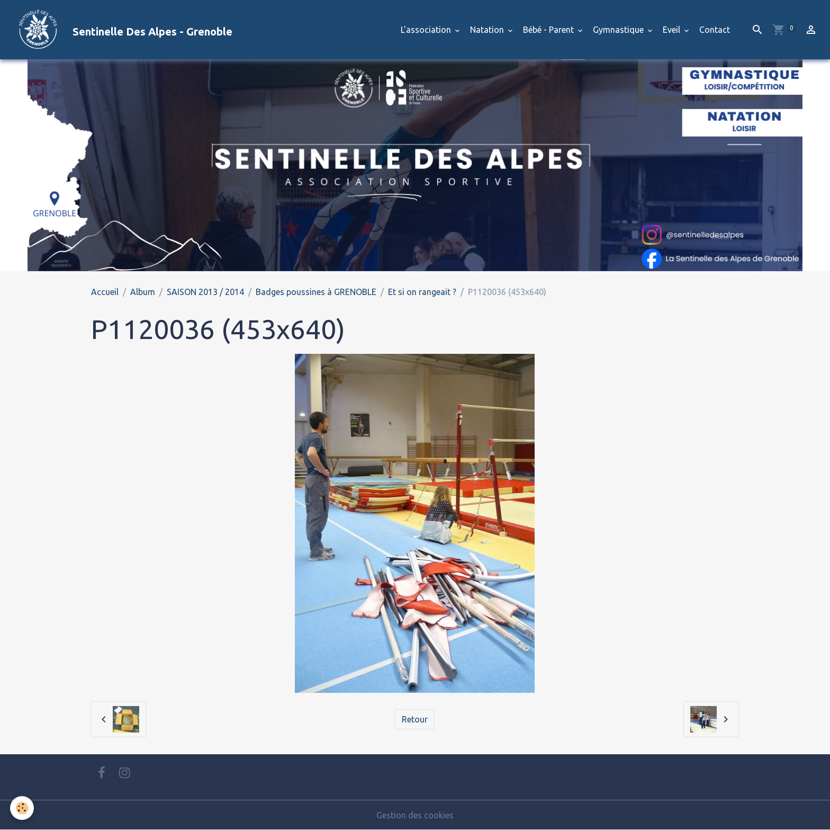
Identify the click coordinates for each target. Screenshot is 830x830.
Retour (415, 719)
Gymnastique (619, 29)
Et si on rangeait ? (422, 292)
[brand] (120, 29)
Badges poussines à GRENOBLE (316, 292)
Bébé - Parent (549, 29)
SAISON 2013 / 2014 (205, 292)
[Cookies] (22, 808)
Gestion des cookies (415, 815)
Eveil (672, 29)
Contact (714, 29)
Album (142, 292)
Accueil (105, 292)
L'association (427, 29)
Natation (488, 29)
